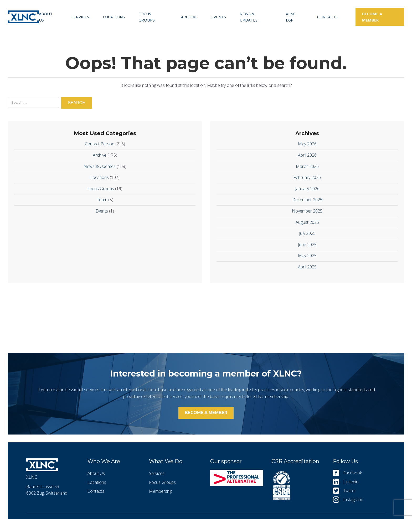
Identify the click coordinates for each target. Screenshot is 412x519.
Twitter (349, 492)
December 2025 (307, 200)
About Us (46, 17)
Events (218, 16)
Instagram (352, 501)
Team (102, 200)
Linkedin (350, 483)
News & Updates (249, 17)
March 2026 (307, 166)
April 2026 (307, 155)
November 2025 (307, 211)
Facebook (352, 474)
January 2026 (307, 189)
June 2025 (307, 244)
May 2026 (307, 144)
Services (80, 16)
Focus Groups (146, 17)
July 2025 (307, 233)
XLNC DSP (291, 17)
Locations (114, 16)
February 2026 (307, 177)
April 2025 (307, 267)
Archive (189, 16)
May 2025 (307, 255)
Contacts (327, 16)
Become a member (372, 17)
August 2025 (307, 222)
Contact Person (99, 144)
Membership (161, 493)
